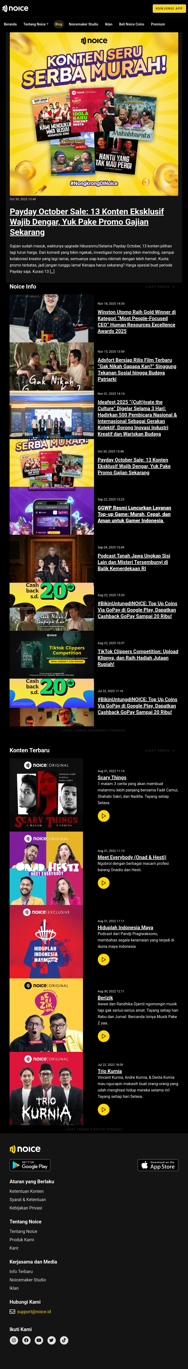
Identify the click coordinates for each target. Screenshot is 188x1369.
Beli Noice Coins (131, 24)
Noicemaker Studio (83, 24)
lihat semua (160, 287)
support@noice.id (34, 1311)
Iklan (108, 24)
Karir (14, 1248)
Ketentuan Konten (27, 1191)
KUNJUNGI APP (169, 8)
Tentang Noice (34, 24)
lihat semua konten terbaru (94, 1129)
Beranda (10, 24)
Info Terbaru (21, 1271)
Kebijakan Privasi (26, 1208)
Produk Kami (22, 1239)
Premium (158, 24)
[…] (52, 271)
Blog (58, 24)
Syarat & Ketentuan (28, 1199)
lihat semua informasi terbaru (94, 730)
